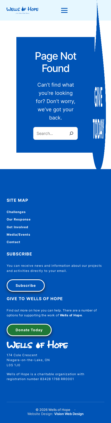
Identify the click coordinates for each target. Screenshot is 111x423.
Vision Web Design (69, 414)
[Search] (71, 133)
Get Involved (17, 227)
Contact (13, 242)
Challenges (16, 212)
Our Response (19, 219)
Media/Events (18, 234)
